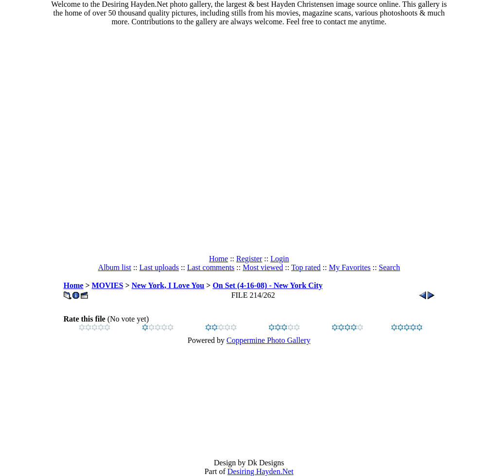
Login (279, 259)
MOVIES (108, 285)
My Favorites (350, 267)
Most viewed (263, 267)
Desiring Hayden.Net (261, 471)
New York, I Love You (168, 285)
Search (389, 267)
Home (218, 259)
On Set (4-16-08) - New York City (267, 285)
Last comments (210, 267)
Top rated (306, 267)
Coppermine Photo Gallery (268, 340)
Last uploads (159, 267)
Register (249, 259)
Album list (114, 267)
